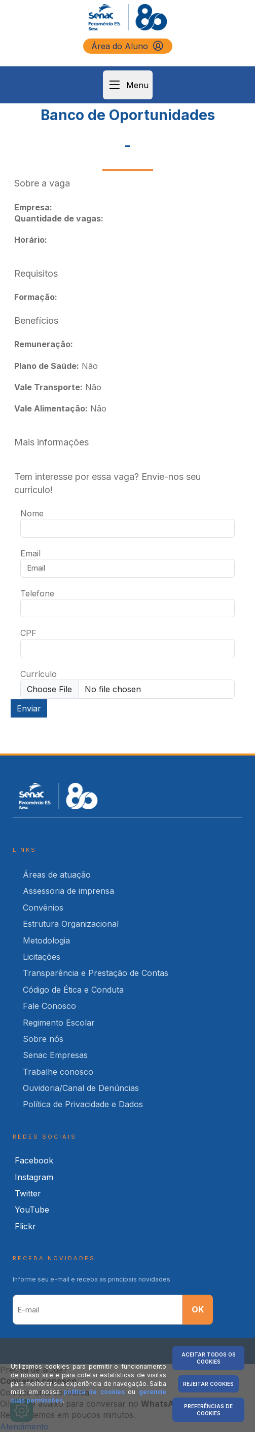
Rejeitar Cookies (208, 1384)
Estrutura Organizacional (71, 924)
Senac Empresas (55, 1055)
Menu (128, 84)
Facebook (34, 1160)
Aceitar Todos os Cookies (208, 1358)
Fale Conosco (49, 1006)
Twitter (28, 1193)
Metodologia (46, 940)
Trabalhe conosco (58, 1072)
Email (30, 553)
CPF (28, 633)
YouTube (32, 1209)
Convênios (43, 907)
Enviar (29, 708)
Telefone (37, 593)
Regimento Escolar (59, 1023)
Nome (32, 513)
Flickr (25, 1226)
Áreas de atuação (57, 875)
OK (198, 1309)
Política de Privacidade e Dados (83, 1104)
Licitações (41, 957)
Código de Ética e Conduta (73, 990)
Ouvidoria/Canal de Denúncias (81, 1088)
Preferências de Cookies (208, 1409)
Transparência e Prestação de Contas (95, 973)
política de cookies (94, 1392)
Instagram (34, 1177)
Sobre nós (43, 1039)
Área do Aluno (127, 46)
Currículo (38, 674)
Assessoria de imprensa (68, 891)
